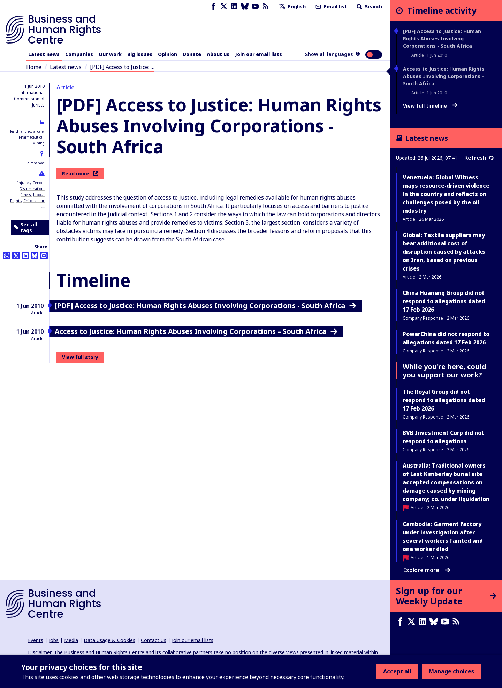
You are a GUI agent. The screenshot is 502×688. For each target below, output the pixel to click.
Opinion (167, 54)
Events (35, 640)
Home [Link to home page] (33, 67)
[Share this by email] (44, 255)
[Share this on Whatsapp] (6, 255)
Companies (79, 54)
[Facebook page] (213, 6)
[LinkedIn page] (234, 6)
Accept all (397, 671)
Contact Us (153, 640)
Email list (330, 6)
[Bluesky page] (245, 6)
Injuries (23, 182)
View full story (80, 357)
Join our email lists (258, 54)
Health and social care (26, 131)
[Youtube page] (255, 6)
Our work (110, 54)
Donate (192, 54)
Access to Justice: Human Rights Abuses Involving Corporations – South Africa (444, 76)
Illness (26, 194)
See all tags (25, 227)
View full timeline (430, 106)
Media (71, 640)
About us (218, 54)
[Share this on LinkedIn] (25, 255)
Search (368, 6)
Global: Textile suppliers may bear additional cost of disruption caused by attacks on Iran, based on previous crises (444, 251)
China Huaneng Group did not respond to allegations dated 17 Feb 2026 (444, 301)
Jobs (54, 640)
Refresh (479, 158)
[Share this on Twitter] (16, 255)
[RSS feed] (265, 6)
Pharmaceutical (31, 137)
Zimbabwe (36, 163)
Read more (80, 173)
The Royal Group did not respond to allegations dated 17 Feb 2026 (444, 400)
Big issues (139, 54)
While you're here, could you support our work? (444, 371)
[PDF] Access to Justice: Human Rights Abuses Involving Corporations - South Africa (442, 38)
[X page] (224, 6)
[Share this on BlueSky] (34, 255)
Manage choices (451, 671)
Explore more (426, 570)
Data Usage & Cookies (109, 640)
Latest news (44, 54)
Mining (38, 143)
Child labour (33, 200)
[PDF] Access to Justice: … (122, 67)
